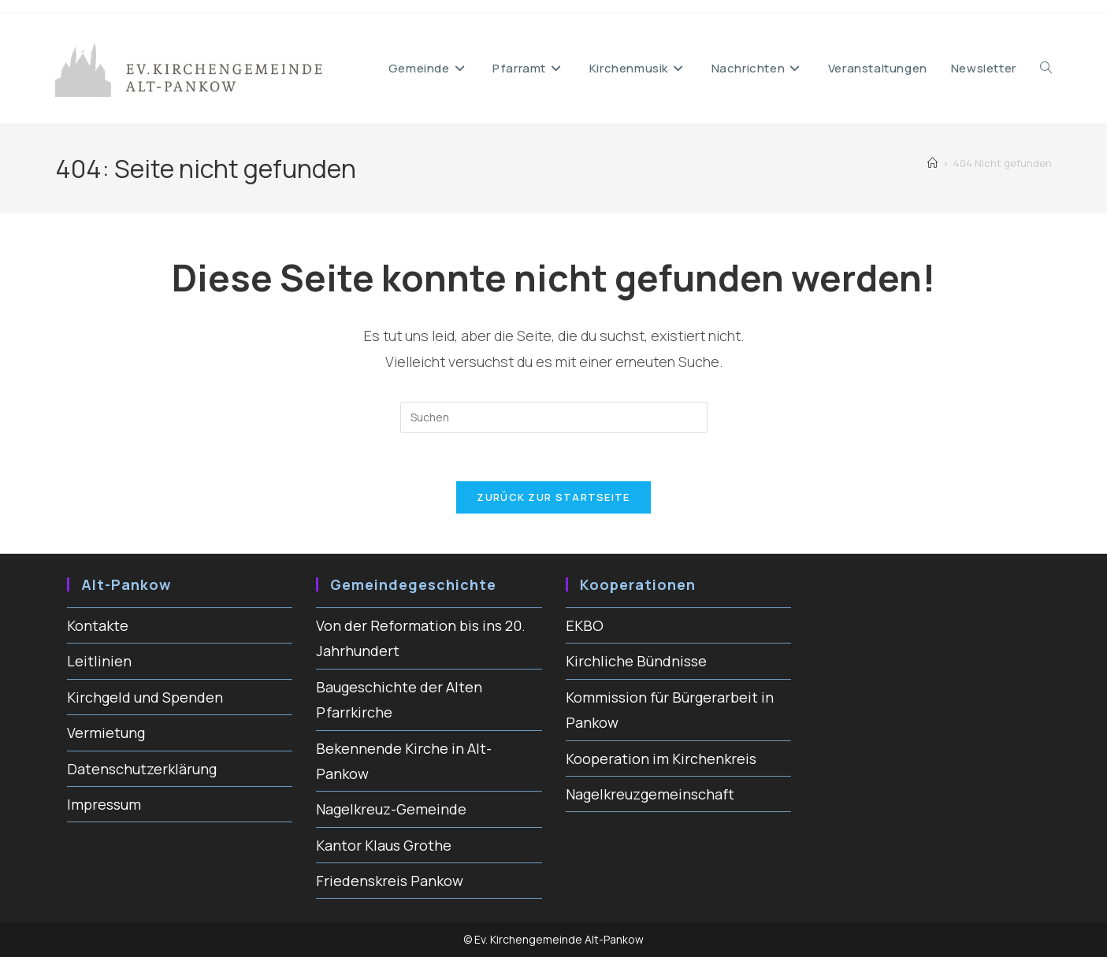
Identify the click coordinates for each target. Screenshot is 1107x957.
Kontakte (97, 625)
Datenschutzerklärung (142, 768)
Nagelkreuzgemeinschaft (650, 794)
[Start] (932, 163)
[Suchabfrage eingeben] (554, 417)
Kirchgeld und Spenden (145, 697)
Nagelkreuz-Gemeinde (391, 808)
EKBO (585, 625)
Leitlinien (99, 660)
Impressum (104, 804)
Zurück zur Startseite (553, 497)
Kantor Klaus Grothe (383, 845)
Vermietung (106, 732)
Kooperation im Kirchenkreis (661, 758)
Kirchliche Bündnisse (636, 660)
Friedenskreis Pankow (389, 880)
